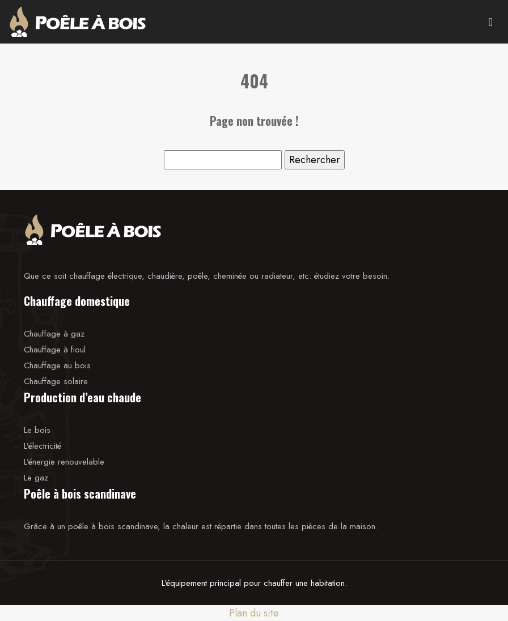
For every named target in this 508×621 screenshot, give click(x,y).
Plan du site (254, 613)
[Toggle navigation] (490, 21)
